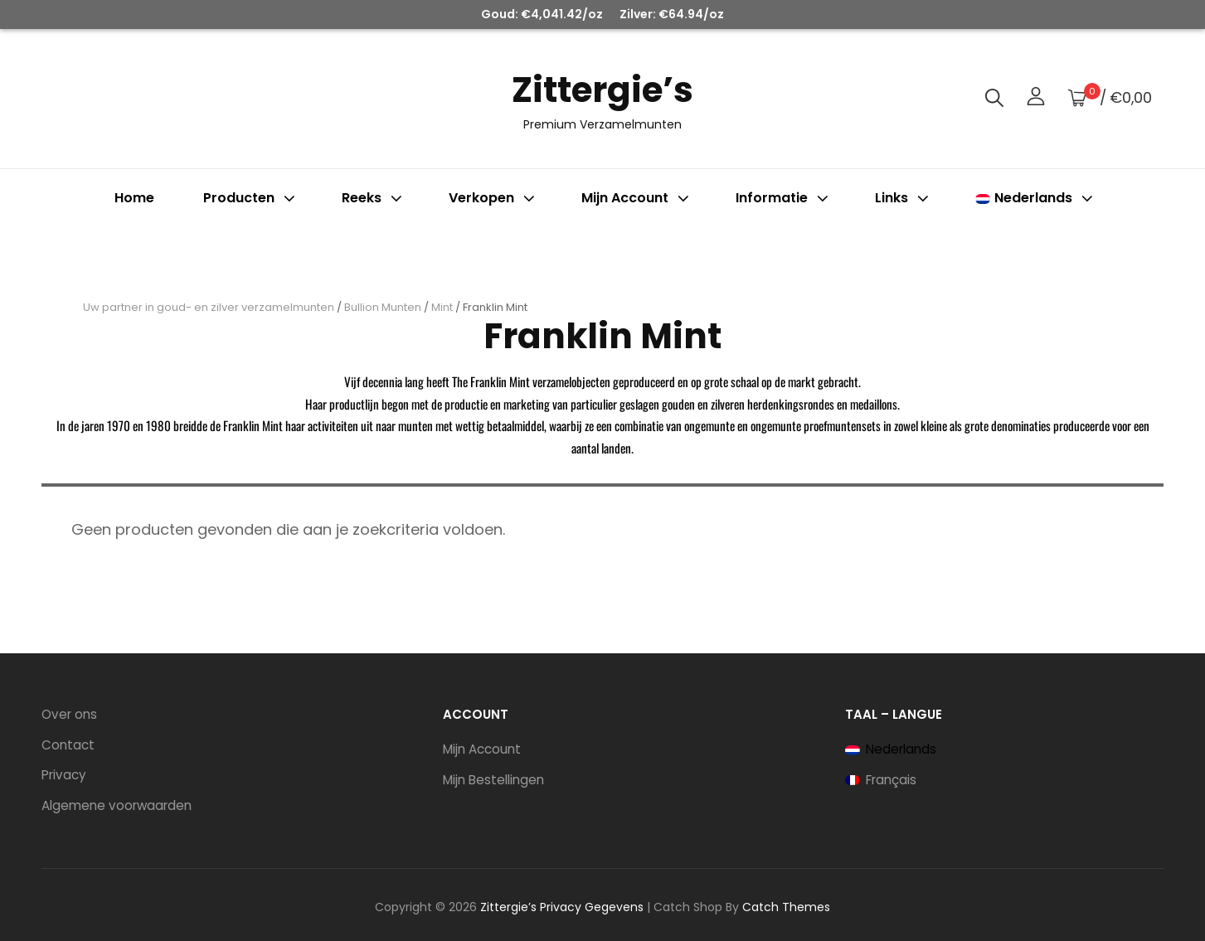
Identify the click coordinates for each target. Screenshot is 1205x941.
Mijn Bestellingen (493, 779)
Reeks (374, 197)
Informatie (784, 197)
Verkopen (493, 197)
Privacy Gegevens (592, 907)
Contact (68, 745)
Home (134, 197)
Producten (251, 197)
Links (903, 197)
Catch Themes (786, 907)
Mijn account (636, 197)
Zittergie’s (602, 89)
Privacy (63, 774)
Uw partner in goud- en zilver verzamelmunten (208, 307)
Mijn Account (482, 749)
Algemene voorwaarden (116, 805)
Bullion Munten (382, 307)
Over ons (69, 714)
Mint (442, 307)
